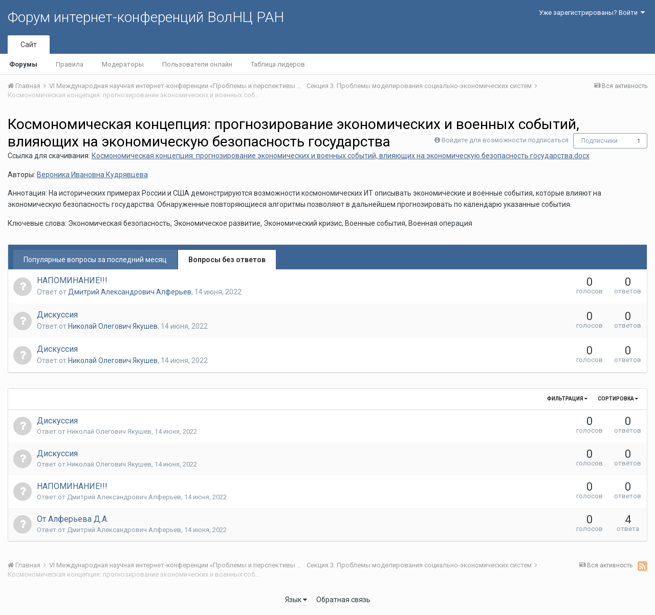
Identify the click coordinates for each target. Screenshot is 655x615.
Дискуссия (57, 315)
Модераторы (123, 64)
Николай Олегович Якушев (113, 326)
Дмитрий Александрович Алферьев (129, 292)
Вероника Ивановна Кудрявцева (92, 175)
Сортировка (618, 398)
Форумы (23, 64)
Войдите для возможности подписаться (505, 140)
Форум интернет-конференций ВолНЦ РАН (146, 17)
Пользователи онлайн (197, 64)
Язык (296, 600)
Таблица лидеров (278, 64)
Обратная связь (343, 600)
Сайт (28, 44)
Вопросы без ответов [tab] (227, 260)
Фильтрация (567, 398)
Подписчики (599, 140)
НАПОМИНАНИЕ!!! (72, 280)
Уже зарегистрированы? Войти (592, 12)
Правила (69, 64)
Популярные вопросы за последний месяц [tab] (95, 260)
